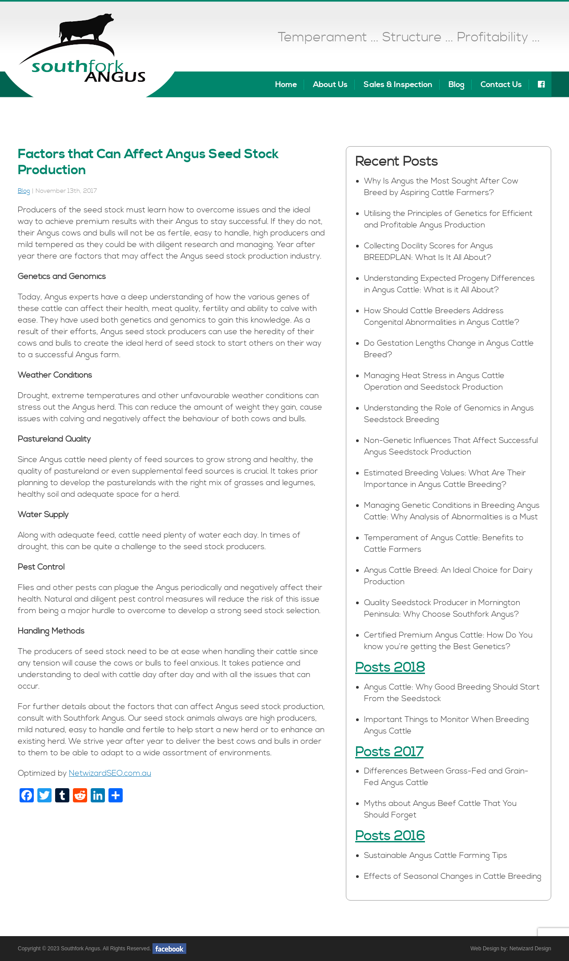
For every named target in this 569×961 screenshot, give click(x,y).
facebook (169, 948)
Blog (457, 85)
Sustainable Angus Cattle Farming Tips (435, 855)
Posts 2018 (390, 667)
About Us (330, 85)
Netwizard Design (530, 948)
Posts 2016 (390, 836)
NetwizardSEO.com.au (110, 773)
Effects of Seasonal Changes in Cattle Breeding (452, 876)
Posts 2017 (389, 752)
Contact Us (501, 85)
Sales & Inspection (398, 85)
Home (286, 85)
